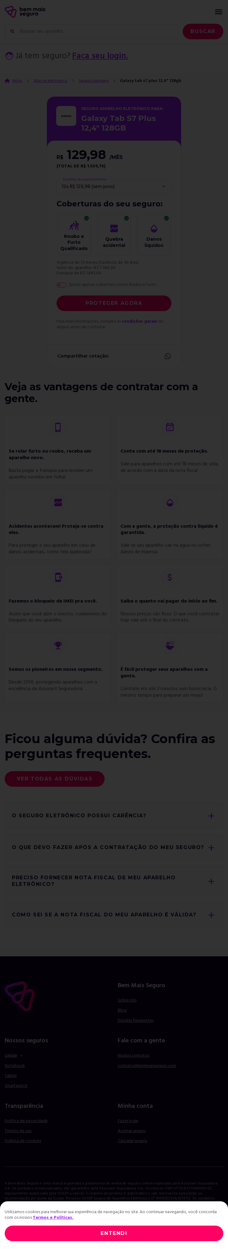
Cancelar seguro (132, 1141)
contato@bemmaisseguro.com (147, 1065)
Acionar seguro (132, 1131)
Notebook (15, 1065)
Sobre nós (127, 1000)
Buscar (203, 31)
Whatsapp (168, 356)
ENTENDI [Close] (114, 1233)
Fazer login (128, 1121)
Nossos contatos (133, 1055)
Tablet (11, 1075)
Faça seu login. (100, 56)
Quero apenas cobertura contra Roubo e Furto (112, 285)
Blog (122, 1010)
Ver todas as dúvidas (55, 779)
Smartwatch (16, 1085)
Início (17, 81)
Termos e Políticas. (53, 1217)
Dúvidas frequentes (136, 1020)
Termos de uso (18, 1131)
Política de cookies (23, 1141)
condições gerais (139, 321)
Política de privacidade (26, 1121)
